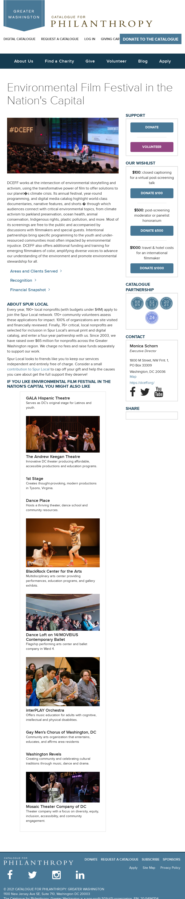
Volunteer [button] (117, 61)
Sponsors (171, 859)
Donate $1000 (152, 268)
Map (133, 376)
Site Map (149, 868)
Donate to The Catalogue (150, 39)
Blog (143, 61)
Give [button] (90, 61)
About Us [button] (23, 61)
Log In (89, 39)
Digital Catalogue (19, 39)
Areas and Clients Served (34, 271)
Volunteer (151, 147)
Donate (152, 127)
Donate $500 (152, 231)
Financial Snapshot (28, 289)
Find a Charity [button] (59, 61)
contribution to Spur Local (28, 369)
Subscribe (150, 859)
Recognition (21, 280)
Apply (165, 61)
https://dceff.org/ (147, 382)
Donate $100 (152, 193)
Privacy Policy (170, 868)
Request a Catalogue (60, 39)
